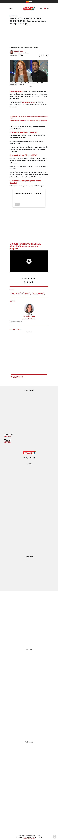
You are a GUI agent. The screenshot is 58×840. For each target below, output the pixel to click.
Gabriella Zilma (18, 51)
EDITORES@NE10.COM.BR (29, 838)
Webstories (17, 377)
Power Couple (16, 293)
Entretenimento (38, 293)
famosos (26, 293)
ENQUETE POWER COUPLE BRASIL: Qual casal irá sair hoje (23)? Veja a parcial (29, 120)
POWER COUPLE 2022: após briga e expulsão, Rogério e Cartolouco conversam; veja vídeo (29, 117)
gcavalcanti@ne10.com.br (29, 319)
